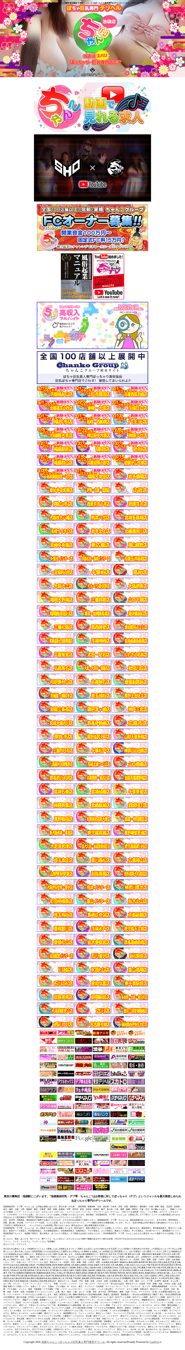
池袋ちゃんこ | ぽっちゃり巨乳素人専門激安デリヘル (73, 1342)
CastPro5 (154, 1342)
